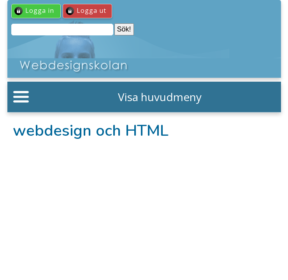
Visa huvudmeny (160, 96)
